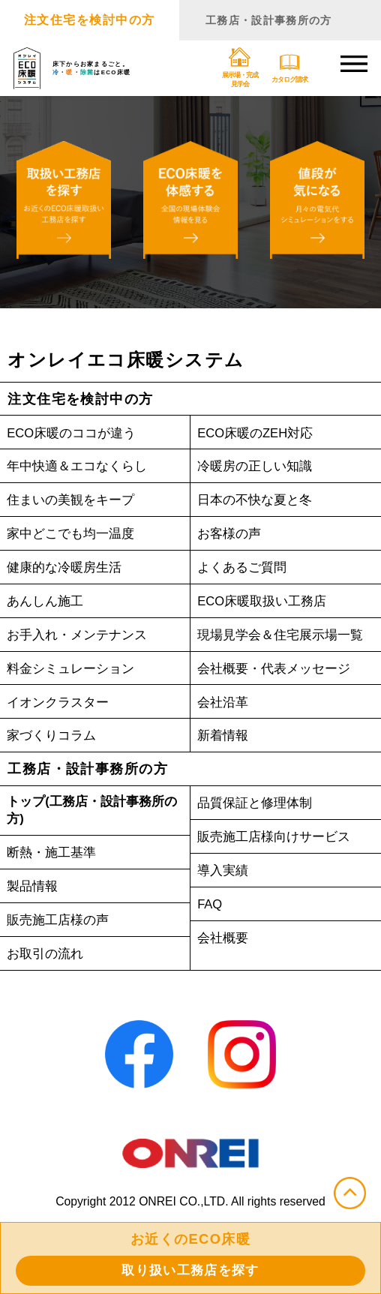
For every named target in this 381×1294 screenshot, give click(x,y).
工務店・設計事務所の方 (280, 20)
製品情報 (34, 891)
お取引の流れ (47, 958)
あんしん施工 (47, 603)
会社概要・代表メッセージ (278, 670)
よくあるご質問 (244, 569)
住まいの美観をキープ (74, 501)
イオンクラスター (61, 703)
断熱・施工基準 (54, 857)
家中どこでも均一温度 (74, 535)
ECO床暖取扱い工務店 (266, 603)
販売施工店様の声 (61, 924)
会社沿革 (224, 703)
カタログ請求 (287, 68)
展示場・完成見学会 (238, 69)
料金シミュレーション (74, 670)
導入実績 (224, 872)
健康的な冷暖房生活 (67, 569)
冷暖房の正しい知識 (258, 468)
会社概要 (224, 939)
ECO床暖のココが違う (76, 434)
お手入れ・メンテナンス (81, 636)
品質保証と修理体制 (258, 804)
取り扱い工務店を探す (191, 1269)
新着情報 (224, 737)
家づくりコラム (54, 737)
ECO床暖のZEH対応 (259, 434)
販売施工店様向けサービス (278, 838)
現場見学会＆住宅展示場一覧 (285, 636)
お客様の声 (231, 535)
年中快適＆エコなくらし (81, 468)
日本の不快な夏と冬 (258, 501)
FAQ (211, 906)
